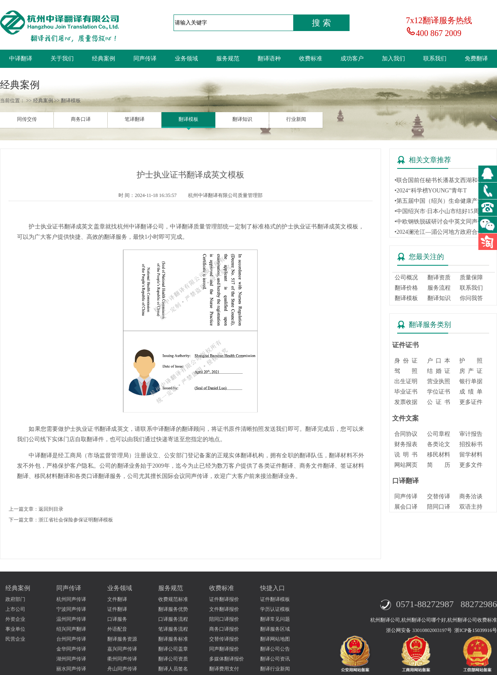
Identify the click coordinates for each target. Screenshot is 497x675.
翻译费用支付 (224, 669)
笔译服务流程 (173, 629)
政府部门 (15, 599)
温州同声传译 (71, 619)
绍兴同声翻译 (71, 629)
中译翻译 (20, 58)
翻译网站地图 (275, 639)
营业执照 (438, 381)
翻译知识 (242, 119)
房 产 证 (471, 371)
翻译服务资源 (122, 639)
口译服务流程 (173, 619)
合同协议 (405, 434)
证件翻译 (117, 609)
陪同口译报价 (224, 619)
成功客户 (352, 58)
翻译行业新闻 (275, 669)
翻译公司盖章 (173, 649)
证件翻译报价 (224, 599)
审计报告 (471, 434)
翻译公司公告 (275, 649)
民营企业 (15, 639)
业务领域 (186, 58)
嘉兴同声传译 (122, 649)
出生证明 (405, 381)
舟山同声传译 (122, 669)
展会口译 (405, 507)
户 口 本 (438, 361)
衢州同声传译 (122, 659)
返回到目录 (51, 509)
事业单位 (15, 629)
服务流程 (439, 288)
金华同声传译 (71, 649)
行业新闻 (296, 119)
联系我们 (434, 58)
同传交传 (27, 119)
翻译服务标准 (173, 639)
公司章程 (438, 434)
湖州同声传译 (71, 659)
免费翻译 (476, 58)
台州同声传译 (71, 639)
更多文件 (471, 465)
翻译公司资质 (173, 659)
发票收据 (405, 402)
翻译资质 (439, 277)
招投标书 (471, 444)
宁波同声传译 (71, 609)
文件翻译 (117, 599)
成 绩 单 (471, 392)
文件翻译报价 (224, 609)
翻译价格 (406, 288)
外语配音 (117, 629)
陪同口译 (438, 507)
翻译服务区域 (275, 629)
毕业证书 (405, 392)
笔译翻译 (135, 119)
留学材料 (471, 455)
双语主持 (471, 507)
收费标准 (310, 58)
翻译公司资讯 (275, 659)
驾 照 (405, 371)
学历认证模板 (275, 609)
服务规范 (227, 58)
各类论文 (438, 444)
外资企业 (15, 619)
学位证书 (438, 392)
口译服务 (117, 619)
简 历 (438, 465)
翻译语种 (269, 58)
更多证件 (471, 402)
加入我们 (393, 58)
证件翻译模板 (275, 599)
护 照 (471, 361)
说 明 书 (405, 455)
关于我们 (62, 58)
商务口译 (81, 119)
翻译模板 (188, 119)
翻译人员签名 (173, 669)
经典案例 (103, 58)
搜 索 (321, 22)
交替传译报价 (224, 639)
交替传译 (438, 496)
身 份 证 (405, 361)
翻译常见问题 (275, 619)
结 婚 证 (438, 371)
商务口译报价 (224, 629)
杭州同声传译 (71, 599)
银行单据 (471, 381)
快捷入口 (272, 588)
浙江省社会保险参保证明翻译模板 (76, 520)
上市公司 (15, 609)
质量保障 (471, 277)
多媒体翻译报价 (226, 659)
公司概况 (406, 277)
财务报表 (405, 444)
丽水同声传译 (71, 669)
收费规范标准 (173, 599)
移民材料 (438, 455)
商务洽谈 (471, 496)
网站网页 (405, 465)
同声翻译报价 (224, 649)
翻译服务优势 (173, 609)
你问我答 (471, 298)
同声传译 (145, 58)
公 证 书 (438, 402)
